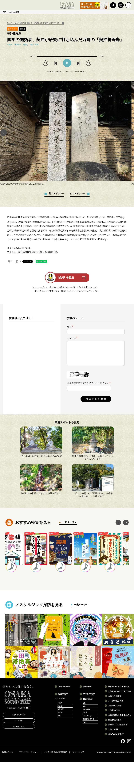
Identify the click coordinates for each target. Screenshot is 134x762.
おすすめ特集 (14, 12)
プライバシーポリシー (28, 752)
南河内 (59, 712)
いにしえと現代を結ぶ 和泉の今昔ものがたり (33, 23)
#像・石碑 (34, 44)
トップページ (64, 686)
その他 (85, 722)
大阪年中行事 (114, 710)
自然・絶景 (86, 709)
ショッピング (87, 716)
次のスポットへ (77, 193)
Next (130, 133)
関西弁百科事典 (115, 719)
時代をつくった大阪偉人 (118, 686)
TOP (4, 12)
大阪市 (59, 703)
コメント (72, 338)
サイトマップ (78, 752)
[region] (31, 361)
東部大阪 (60, 709)
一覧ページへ (68, 522)
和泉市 (22, 29)
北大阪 (59, 706)
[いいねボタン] (9, 261)
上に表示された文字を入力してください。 (88, 383)
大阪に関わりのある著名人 (119, 715)
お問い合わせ (7, 752)
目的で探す (88, 698)
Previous (3, 133)
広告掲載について (19, 726)
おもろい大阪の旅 (116, 734)
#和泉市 (17, 44)
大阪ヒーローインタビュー (119, 691)
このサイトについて (19, 715)
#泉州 (9, 44)
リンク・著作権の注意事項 (55, 752)
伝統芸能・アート (89, 719)
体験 (84, 703)
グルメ (85, 712)
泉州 (59, 715)
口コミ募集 (19, 720)
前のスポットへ (56, 193)
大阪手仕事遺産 (115, 696)
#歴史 (25, 44)
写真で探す (63, 694)
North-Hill (24, 707)
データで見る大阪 (116, 700)
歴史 (84, 706)
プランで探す (89, 694)
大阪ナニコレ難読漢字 (117, 724)
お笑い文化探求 (115, 705)
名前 (70, 326)
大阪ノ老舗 (113, 729)
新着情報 (87, 686)
